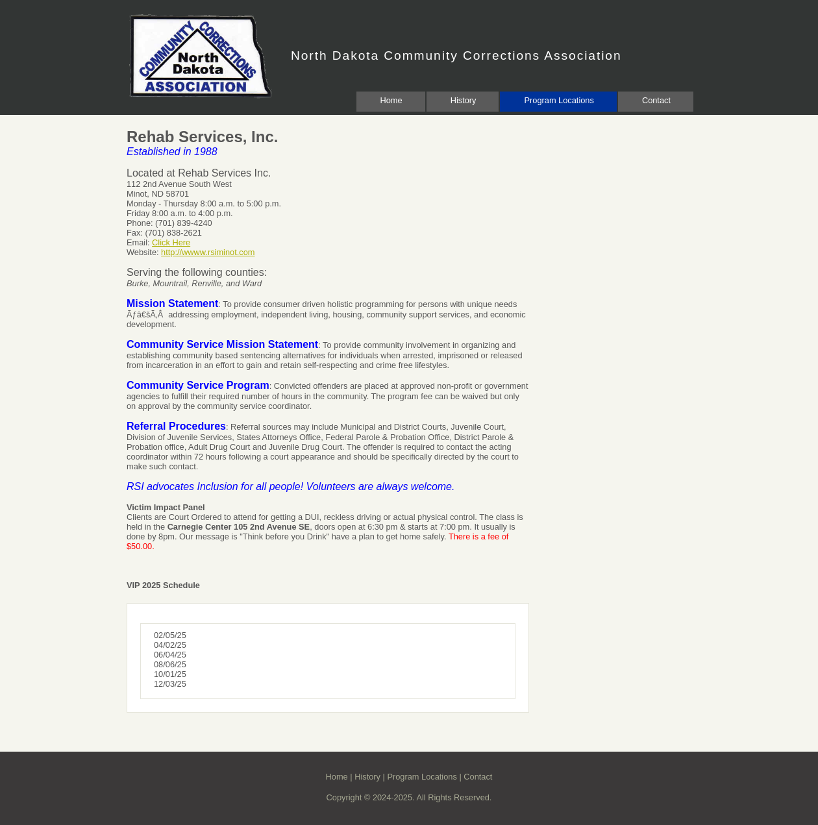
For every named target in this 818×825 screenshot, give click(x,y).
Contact (656, 100)
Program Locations (558, 100)
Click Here (171, 242)
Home (391, 100)
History (464, 100)
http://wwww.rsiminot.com (207, 252)
